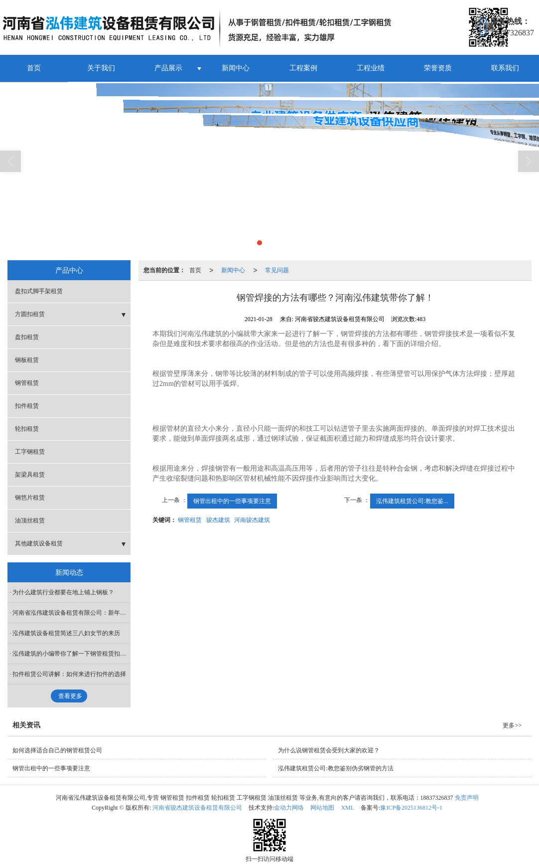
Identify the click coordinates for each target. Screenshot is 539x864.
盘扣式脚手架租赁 (39, 290)
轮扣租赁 (27, 428)
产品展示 (168, 67)
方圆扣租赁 (30, 313)
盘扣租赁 (27, 336)
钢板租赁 (27, 359)
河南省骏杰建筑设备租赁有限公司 (197, 807)
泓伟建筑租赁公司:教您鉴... (412, 500)
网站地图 (322, 807)
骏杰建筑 (218, 519)
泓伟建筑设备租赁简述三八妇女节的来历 (66, 632)
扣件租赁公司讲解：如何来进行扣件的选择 (69, 673)
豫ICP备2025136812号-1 (411, 807)
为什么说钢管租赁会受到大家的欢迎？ (329, 749)
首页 (34, 67)
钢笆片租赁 (30, 497)
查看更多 (70, 695)
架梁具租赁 (30, 474)
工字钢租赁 (30, 451)
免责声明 (467, 797)
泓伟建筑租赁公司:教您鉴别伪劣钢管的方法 (335, 767)
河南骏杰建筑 (252, 519)
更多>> (512, 724)
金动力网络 (289, 807)
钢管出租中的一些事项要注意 (232, 500)
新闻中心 (236, 67)
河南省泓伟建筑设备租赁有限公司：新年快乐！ (71, 612)
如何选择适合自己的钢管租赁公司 (57, 749)
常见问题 (277, 269)
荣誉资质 (438, 67)
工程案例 (303, 67)
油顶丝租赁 (30, 520)
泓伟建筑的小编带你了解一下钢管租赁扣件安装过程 (71, 653)
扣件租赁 (27, 405)
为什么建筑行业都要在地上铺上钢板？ (63, 591)
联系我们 (505, 67)
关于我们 (101, 67)
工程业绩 (371, 67)
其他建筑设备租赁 (39, 542)
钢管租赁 (190, 519)
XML (347, 807)
